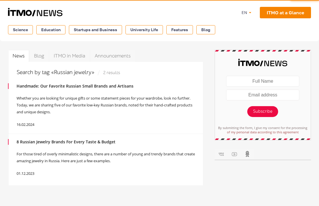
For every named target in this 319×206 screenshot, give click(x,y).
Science (20, 29)
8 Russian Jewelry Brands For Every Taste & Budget (66, 141)
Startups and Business (95, 29)
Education (51, 29)
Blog (205, 29)
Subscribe (262, 111)
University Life (144, 29)
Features (179, 29)
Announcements (113, 56)
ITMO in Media (69, 56)
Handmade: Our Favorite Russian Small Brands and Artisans (75, 86)
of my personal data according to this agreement (263, 132)
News (19, 56)
